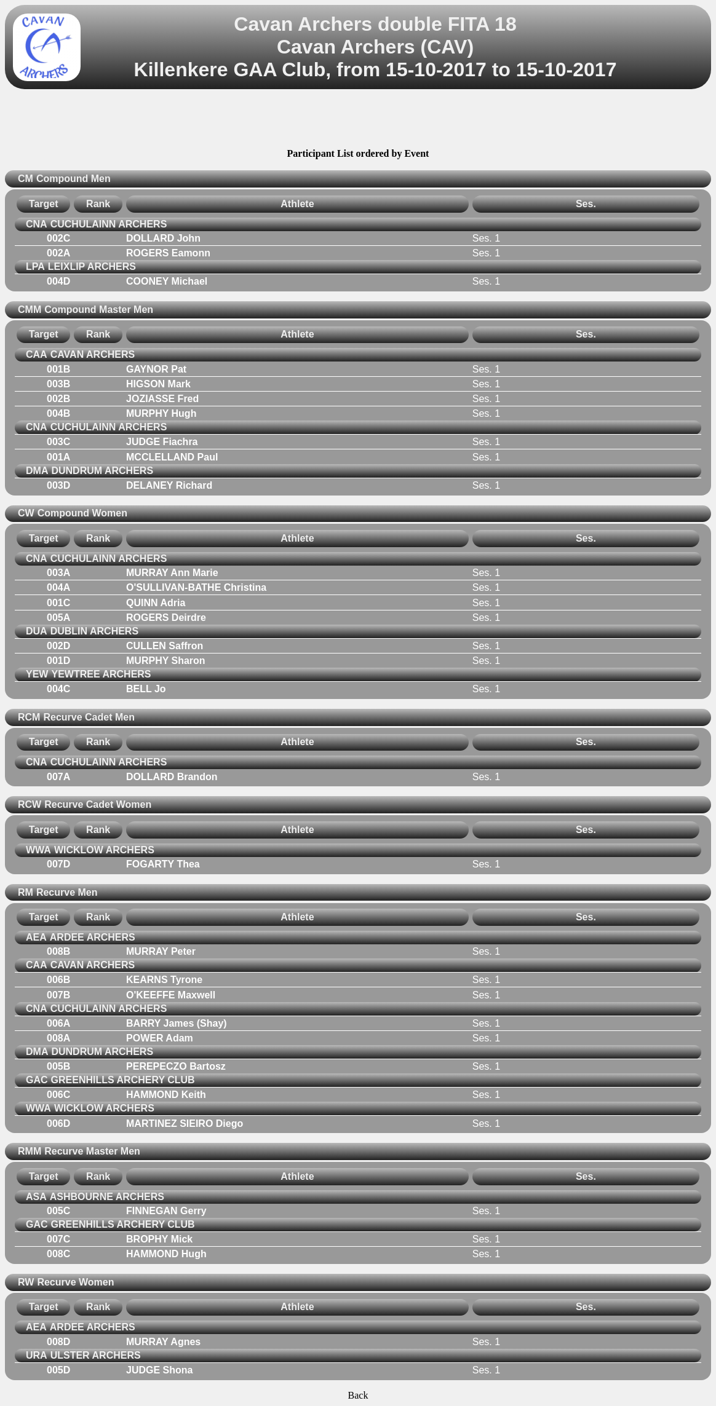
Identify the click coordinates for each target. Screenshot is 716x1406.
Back (358, 1395)
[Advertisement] (358, 120)
